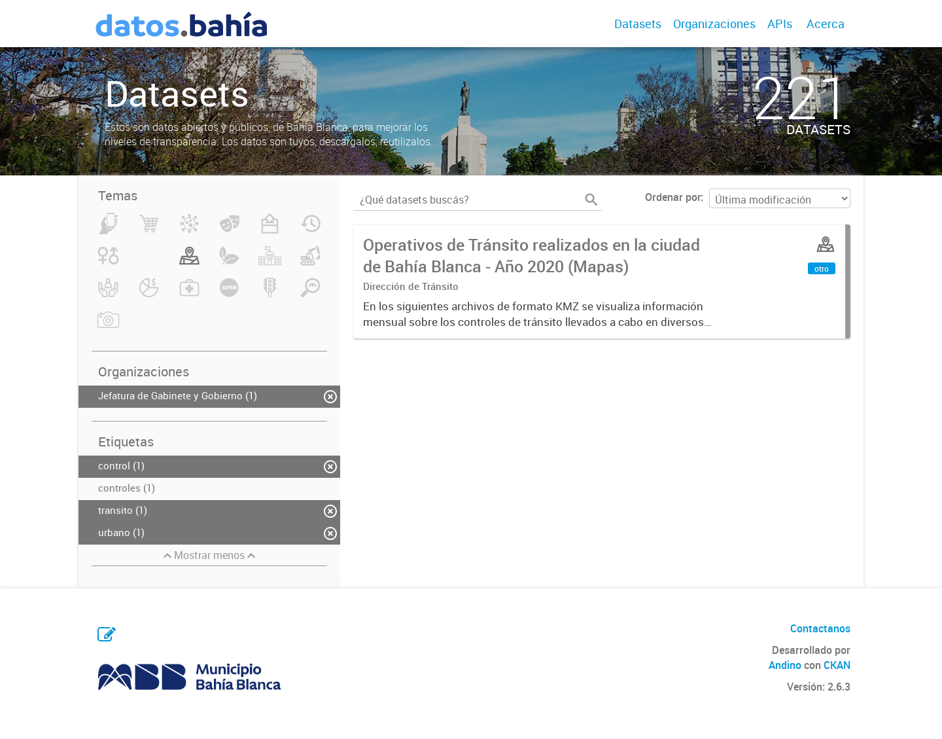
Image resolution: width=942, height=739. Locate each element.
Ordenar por (673, 197)
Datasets (637, 23)
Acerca (826, 23)
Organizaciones (714, 23)
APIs (779, 23)
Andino (785, 665)
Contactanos (820, 628)
